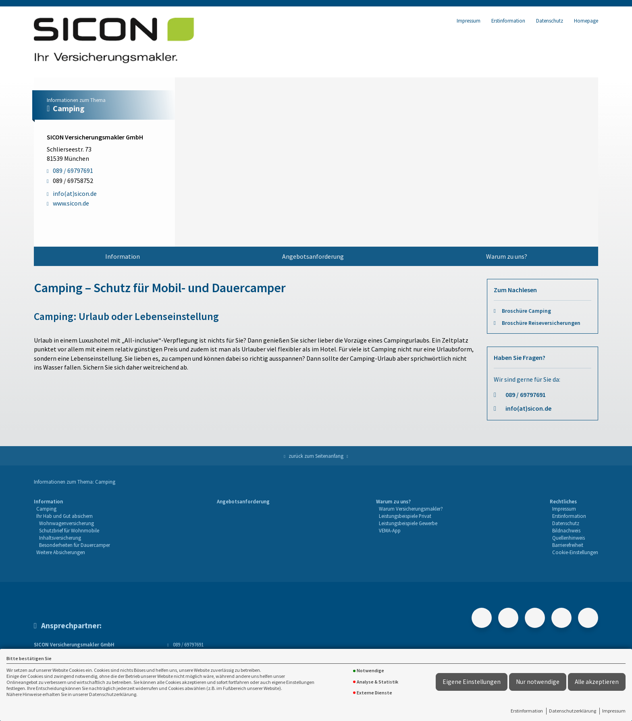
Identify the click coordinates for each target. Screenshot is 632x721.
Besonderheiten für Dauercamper (74, 545)
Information (122, 256)
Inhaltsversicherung (60, 537)
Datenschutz (549, 20)
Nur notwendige (537, 682)
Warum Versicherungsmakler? (411, 508)
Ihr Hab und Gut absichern (64, 516)
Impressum (614, 711)
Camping (46, 508)
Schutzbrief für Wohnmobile (69, 530)
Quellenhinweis (568, 537)
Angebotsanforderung (313, 256)
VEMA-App (390, 530)
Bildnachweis (566, 530)
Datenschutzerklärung (572, 711)
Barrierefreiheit (567, 545)
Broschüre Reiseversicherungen (541, 323)
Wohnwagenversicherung (66, 523)
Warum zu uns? (506, 256)
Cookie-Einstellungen (575, 552)
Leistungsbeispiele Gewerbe (408, 523)
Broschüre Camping (526, 311)
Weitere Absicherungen (60, 552)
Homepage (586, 20)
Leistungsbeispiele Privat (405, 516)
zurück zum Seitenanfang (316, 456)
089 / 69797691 (525, 395)
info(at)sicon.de (528, 408)
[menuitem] (122, 256)
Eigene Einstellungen (472, 682)
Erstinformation (527, 711)
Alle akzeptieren (597, 682)
